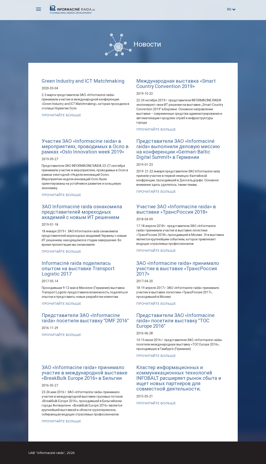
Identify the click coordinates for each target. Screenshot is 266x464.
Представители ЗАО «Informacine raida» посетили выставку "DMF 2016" (85, 318)
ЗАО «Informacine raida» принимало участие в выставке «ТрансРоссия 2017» (177, 268)
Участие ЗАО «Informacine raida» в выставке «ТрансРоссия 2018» (176, 209)
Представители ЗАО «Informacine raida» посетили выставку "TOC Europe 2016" (175, 321)
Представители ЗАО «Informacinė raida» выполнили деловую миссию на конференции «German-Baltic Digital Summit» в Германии (178, 149)
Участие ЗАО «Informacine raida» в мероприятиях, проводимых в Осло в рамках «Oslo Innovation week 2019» (85, 146)
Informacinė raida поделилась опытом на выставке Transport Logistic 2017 (78, 268)
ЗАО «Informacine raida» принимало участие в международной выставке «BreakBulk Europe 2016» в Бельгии (84, 373)
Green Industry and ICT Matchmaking (83, 81)
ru (231, 9)
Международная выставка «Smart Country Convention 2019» (176, 83)
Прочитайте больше (61, 115)
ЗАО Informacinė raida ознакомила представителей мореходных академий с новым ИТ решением (82, 212)
